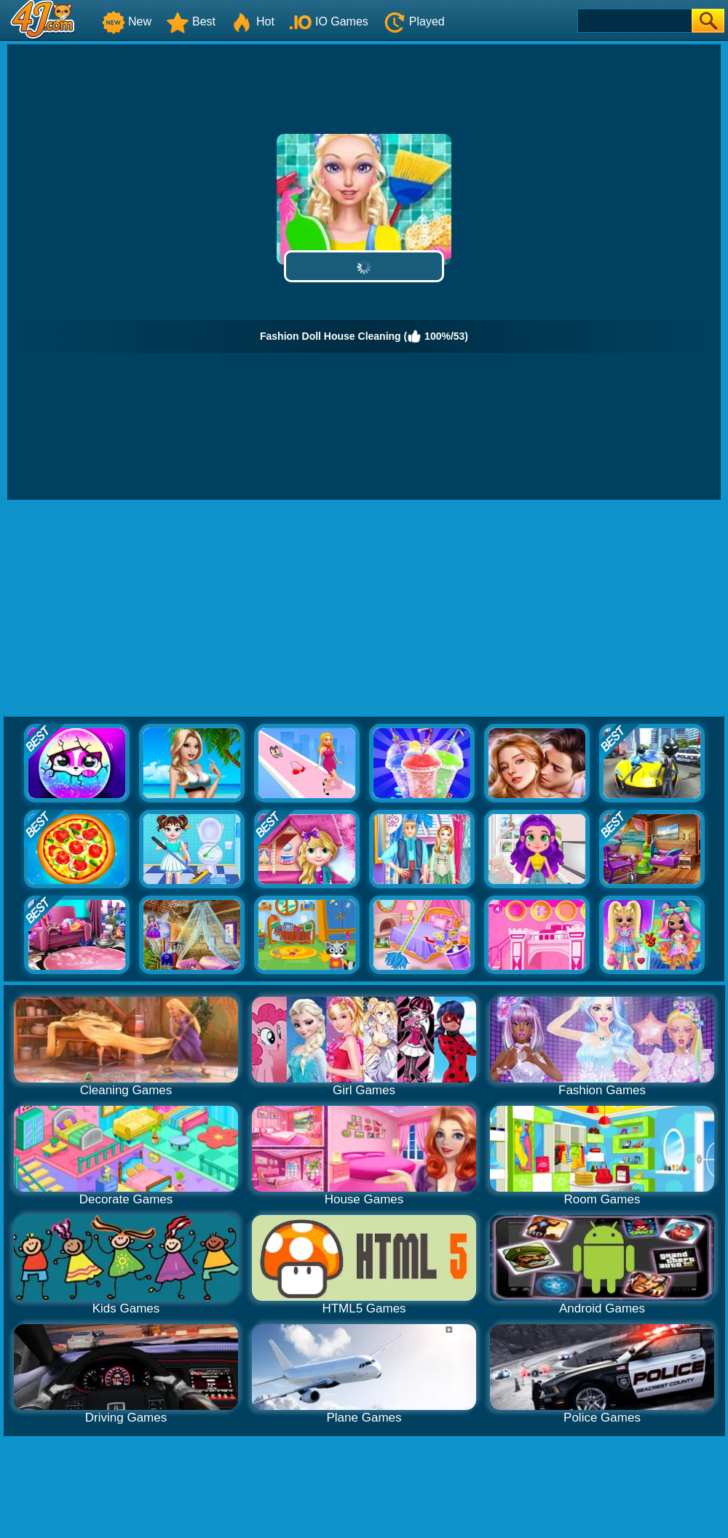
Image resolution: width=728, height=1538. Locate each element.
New (126, 21)
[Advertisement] (364, 609)
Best (190, 21)
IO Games (328, 21)
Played (414, 21)
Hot (252, 21)
